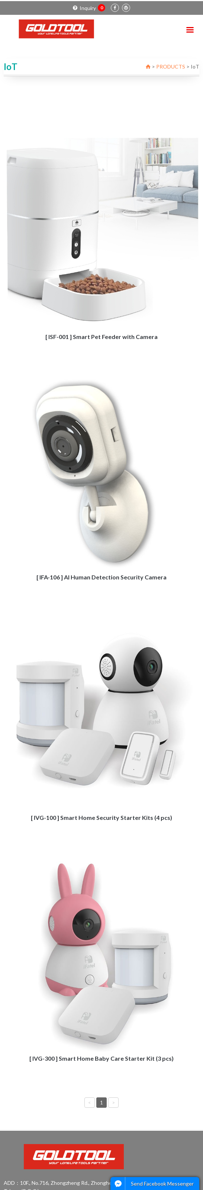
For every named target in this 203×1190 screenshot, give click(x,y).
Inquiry (89, 7)
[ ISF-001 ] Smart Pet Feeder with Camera (101, 336)
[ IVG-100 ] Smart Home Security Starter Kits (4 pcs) (101, 817)
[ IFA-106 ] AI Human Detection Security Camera (101, 577)
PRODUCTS (170, 66)
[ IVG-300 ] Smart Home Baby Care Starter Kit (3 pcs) (101, 1058)
